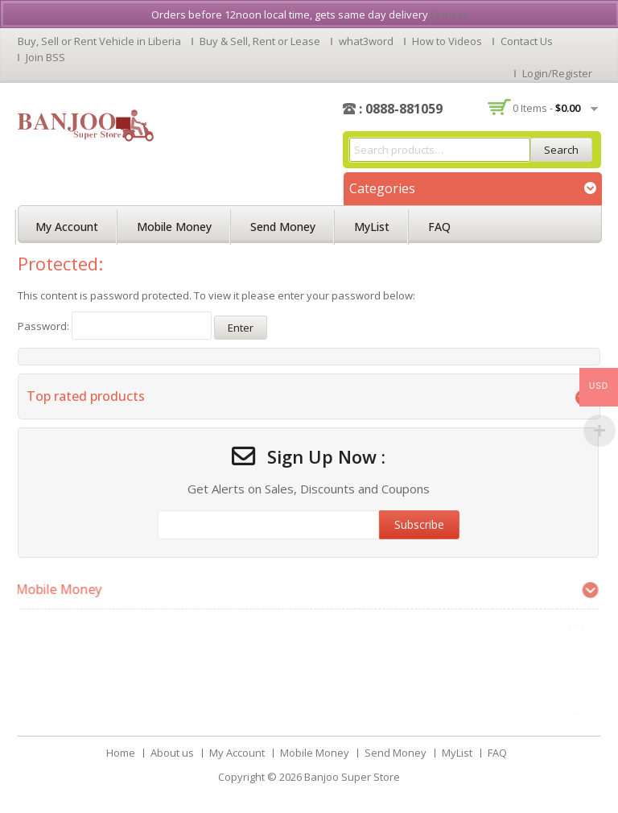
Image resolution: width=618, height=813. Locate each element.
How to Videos (447, 41)
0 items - (546, 108)
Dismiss (449, 14)
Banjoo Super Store (352, 777)
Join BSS (45, 57)
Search (561, 149)
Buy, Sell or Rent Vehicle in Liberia (99, 41)
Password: (115, 326)
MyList (371, 226)
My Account (66, 226)
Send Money (282, 226)
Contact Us (527, 41)
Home (120, 752)
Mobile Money (174, 226)
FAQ (439, 226)
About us (172, 752)
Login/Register (557, 73)
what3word (366, 41)
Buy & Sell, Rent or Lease (260, 41)
